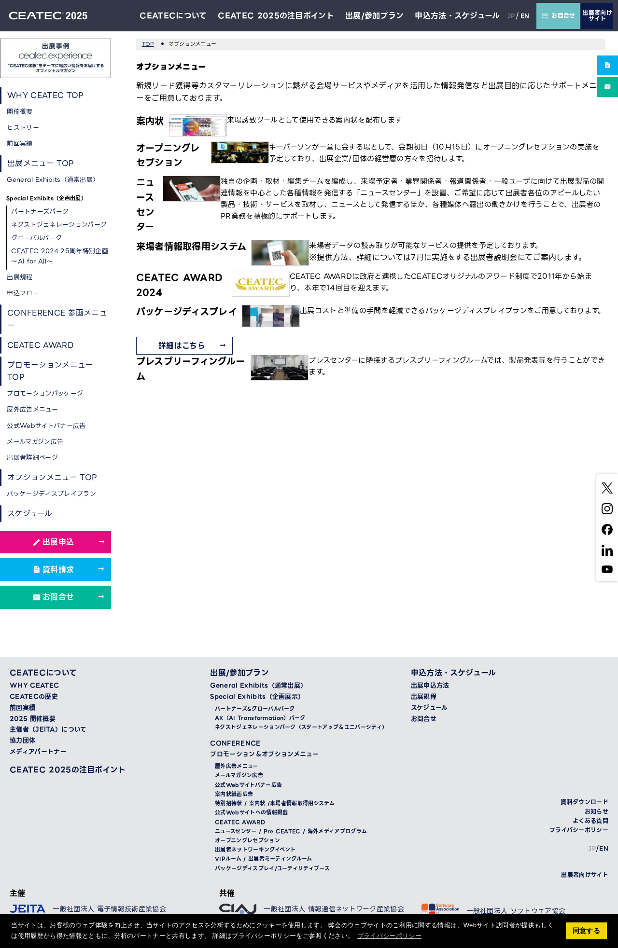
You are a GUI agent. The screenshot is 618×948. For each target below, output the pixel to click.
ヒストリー (23, 128)
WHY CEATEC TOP (45, 95)
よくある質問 (590, 821)
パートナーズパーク (40, 212)
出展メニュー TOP (40, 164)
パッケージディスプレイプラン (51, 495)
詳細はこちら (181, 346)
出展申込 (58, 543)
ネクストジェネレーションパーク (59, 225)
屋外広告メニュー (32, 410)
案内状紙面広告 (234, 795)
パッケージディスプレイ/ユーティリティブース (272, 870)
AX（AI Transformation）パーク (260, 719)
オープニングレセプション (247, 842)
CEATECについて (172, 16)
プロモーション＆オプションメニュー (264, 755)
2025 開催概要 (33, 720)
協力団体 (22, 742)
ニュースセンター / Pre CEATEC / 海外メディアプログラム (291, 832)
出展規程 (20, 277)
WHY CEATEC (34, 687)
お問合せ (558, 15)
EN (524, 15)
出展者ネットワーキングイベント (255, 851)
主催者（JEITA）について (48, 731)
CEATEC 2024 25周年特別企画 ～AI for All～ (57, 256)
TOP (148, 44)
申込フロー (23, 294)
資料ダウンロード (584, 803)
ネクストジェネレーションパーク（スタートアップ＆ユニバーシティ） (301, 729)
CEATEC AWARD (40, 346)
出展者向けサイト (597, 15)
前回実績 (20, 144)
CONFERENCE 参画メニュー (57, 319)
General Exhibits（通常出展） (53, 180)
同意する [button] (586, 930)
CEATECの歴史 (34, 698)
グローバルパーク (37, 238)
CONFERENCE (235, 744)
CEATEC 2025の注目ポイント (276, 16)
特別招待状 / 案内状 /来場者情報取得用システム (275, 805)
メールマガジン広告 (35, 443)
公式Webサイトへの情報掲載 (251, 814)
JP (511, 15)
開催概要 (20, 112)
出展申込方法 (430, 687)
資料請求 (58, 570)
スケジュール (29, 514)
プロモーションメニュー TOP (50, 372)
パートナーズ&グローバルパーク (255, 710)
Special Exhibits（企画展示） (257, 698)
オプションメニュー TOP (52, 478)
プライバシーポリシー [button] (389, 935)
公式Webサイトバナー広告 (46, 427)
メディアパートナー (38, 753)
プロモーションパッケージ (45, 394)
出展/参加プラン (374, 16)
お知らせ (596, 812)
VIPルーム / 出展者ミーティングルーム (263, 860)
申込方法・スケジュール (457, 16)
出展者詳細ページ (32, 458)
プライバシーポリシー (578, 831)
